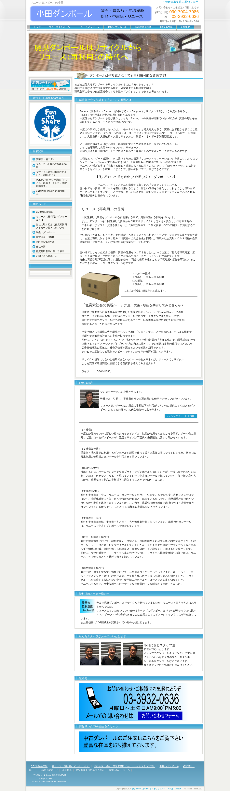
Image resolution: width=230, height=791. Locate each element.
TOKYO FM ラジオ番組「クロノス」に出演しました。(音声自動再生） (52, 182)
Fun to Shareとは (45, 241)
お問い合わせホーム (46, 256)
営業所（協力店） (45, 159)
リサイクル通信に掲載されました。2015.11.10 (51, 173)
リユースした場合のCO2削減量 (51, 166)
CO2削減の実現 (44, 212)
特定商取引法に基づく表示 (181, 1)
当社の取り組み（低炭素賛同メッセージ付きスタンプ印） (51, 226)
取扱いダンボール (117, 27)
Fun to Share (165, 27)
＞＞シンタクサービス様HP (181, 416)
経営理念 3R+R (143, 27)
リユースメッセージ (89, 27)
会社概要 (185, 27)
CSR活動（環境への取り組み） (50, 192)
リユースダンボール (59, 27)
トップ (37, 27)
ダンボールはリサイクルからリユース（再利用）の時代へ (157, 789)
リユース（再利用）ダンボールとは (51, 218)
